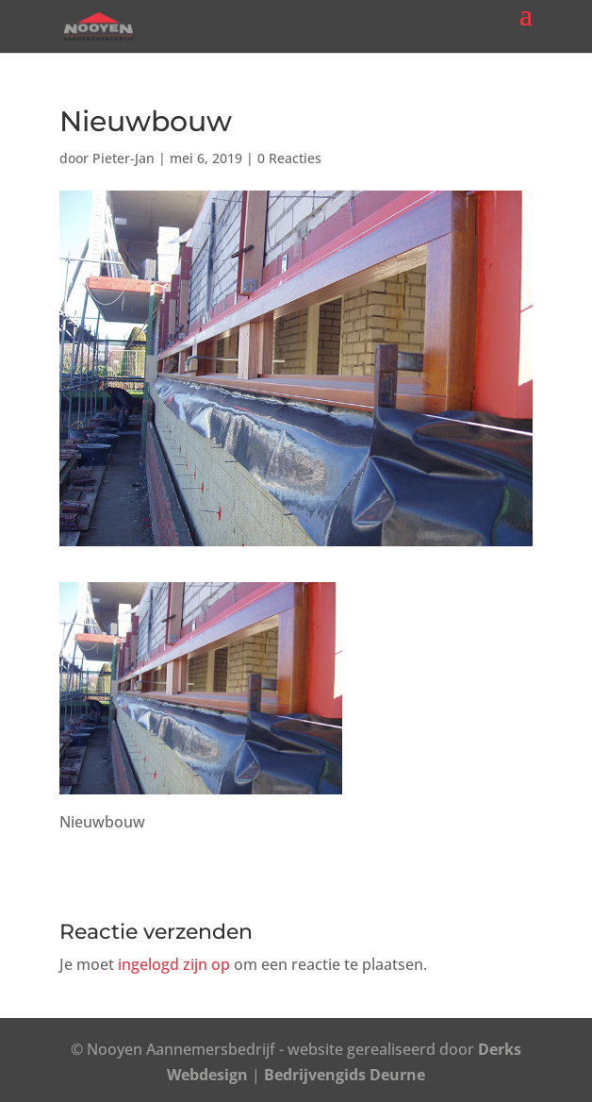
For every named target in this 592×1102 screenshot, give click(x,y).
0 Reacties (289, 158)
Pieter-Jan (123, 158)
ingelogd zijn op (174, 964)
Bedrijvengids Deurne (344, 1074)
